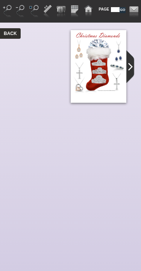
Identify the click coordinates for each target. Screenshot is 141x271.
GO (122, 10)
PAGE (104, 9)
